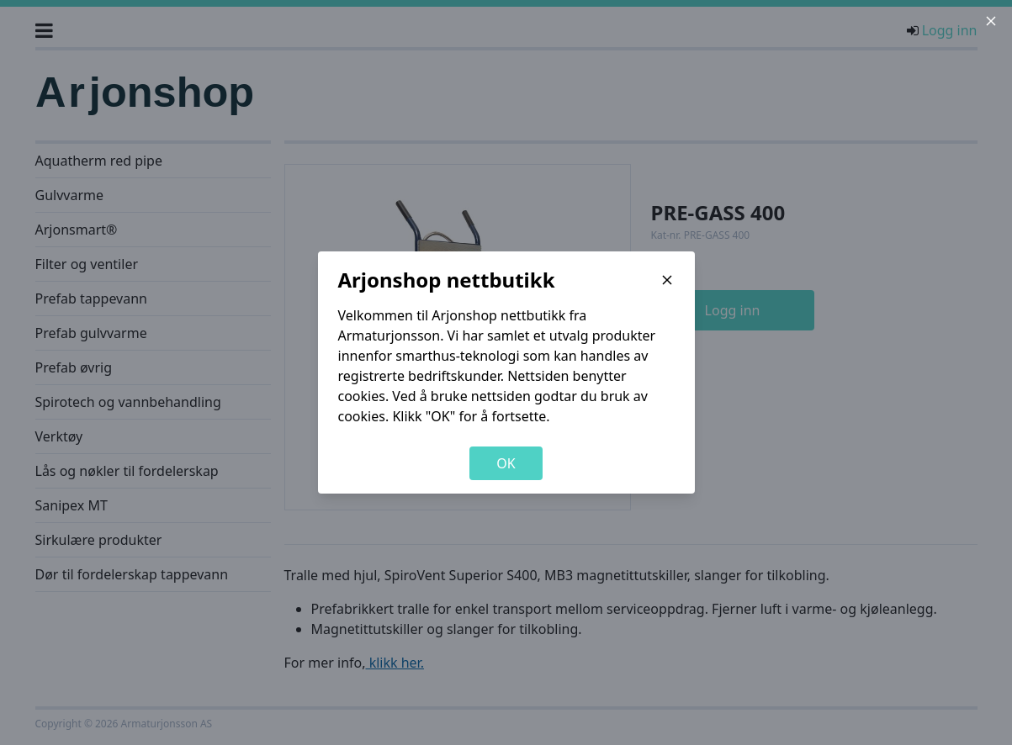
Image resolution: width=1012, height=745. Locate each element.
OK (505, 463)
